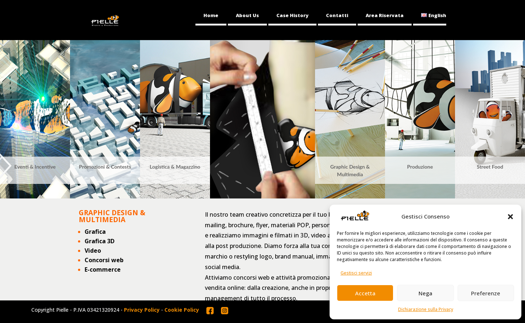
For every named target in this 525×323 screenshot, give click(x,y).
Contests (121, 167)
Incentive (45, 167)
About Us (247, 15)
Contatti (337, 15)
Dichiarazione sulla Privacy (425, 309)
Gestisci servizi (356, 273)
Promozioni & (95, 167)
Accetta (365, 293)
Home (210, 15)
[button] (510, 216)
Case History (292, 15)
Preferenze (485, 293)
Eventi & (24, 167)
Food (497, 167)
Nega (425, 293)
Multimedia (350, 174)
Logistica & (163, 167)
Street (484, 167)
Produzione (420, 167)
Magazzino (188, 167)
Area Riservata (385, 15)
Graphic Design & (350, 167)
